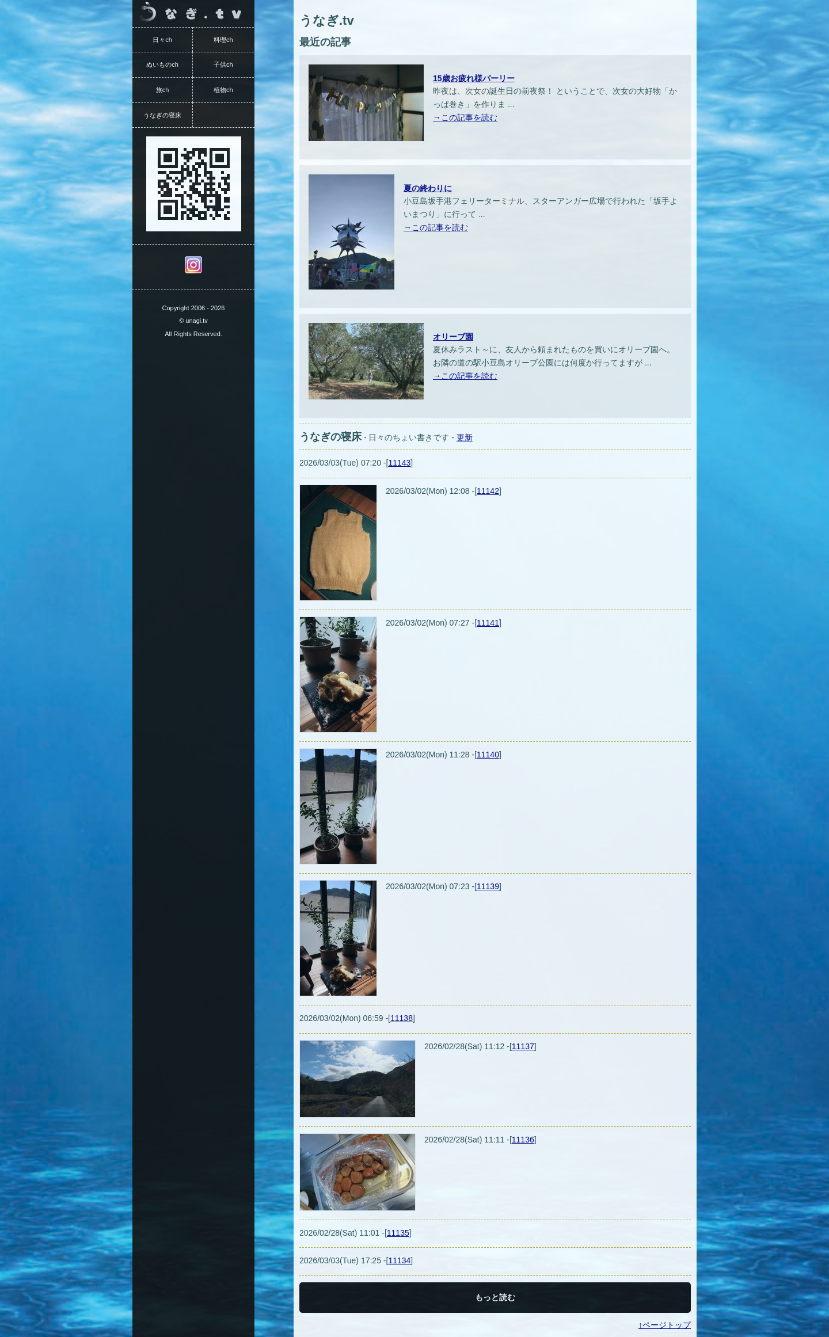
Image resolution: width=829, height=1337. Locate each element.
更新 (465, 437)
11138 (401, 1018)
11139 (488, 886)
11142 (488, 491)
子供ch (223, 64)
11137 (523, 1046)
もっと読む (495, 1297)
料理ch (223, 39)
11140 (488, 754)
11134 (399, 1260)
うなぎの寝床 (162, 115)
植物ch (223, 89)
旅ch (162, 89)
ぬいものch (162, 64)
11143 (399, 462)
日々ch (162, 39)
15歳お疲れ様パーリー (474, 78)
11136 (523, 1139)
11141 (488, 622)
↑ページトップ (664, 1325)
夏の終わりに (428, 188)
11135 (398, 1232)
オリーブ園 (453, 336)
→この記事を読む (465, 117)
